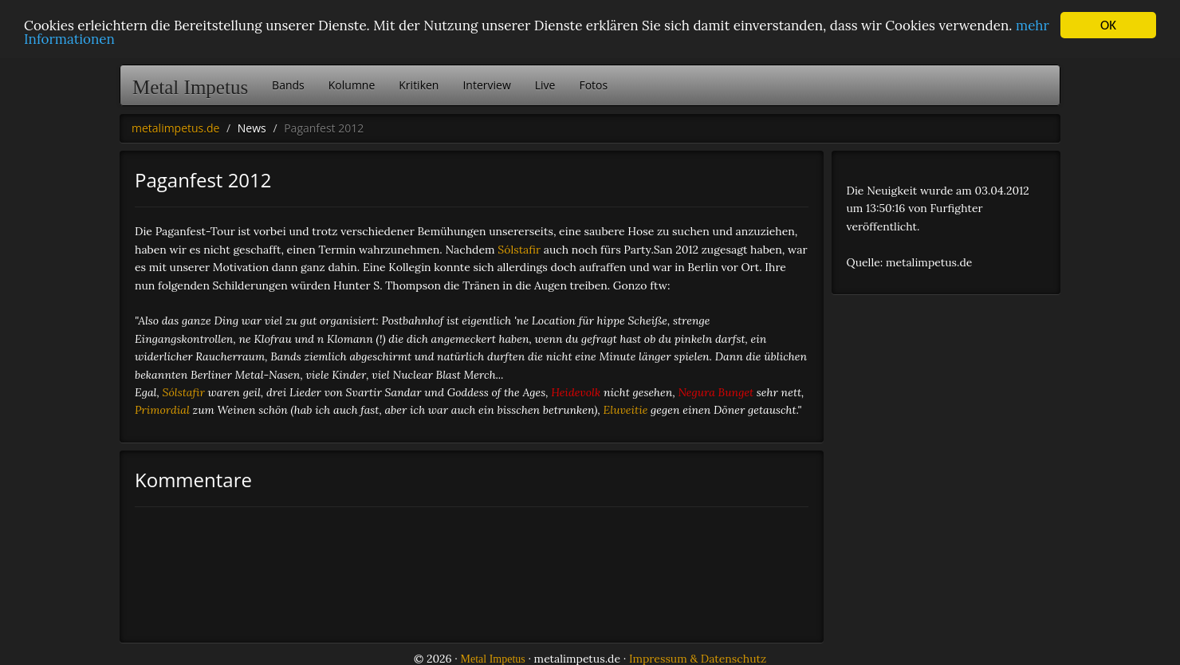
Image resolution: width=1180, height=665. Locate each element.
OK (1108, 25)
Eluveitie (626, 410)
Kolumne (352, 84)
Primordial (162, 410)
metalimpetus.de (175, 128)
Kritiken (419, 84)
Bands (288, 84)
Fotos (593, 84)
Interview (486, 84)
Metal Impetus (190, 87)
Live (545, 84)
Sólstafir (519, 249)
